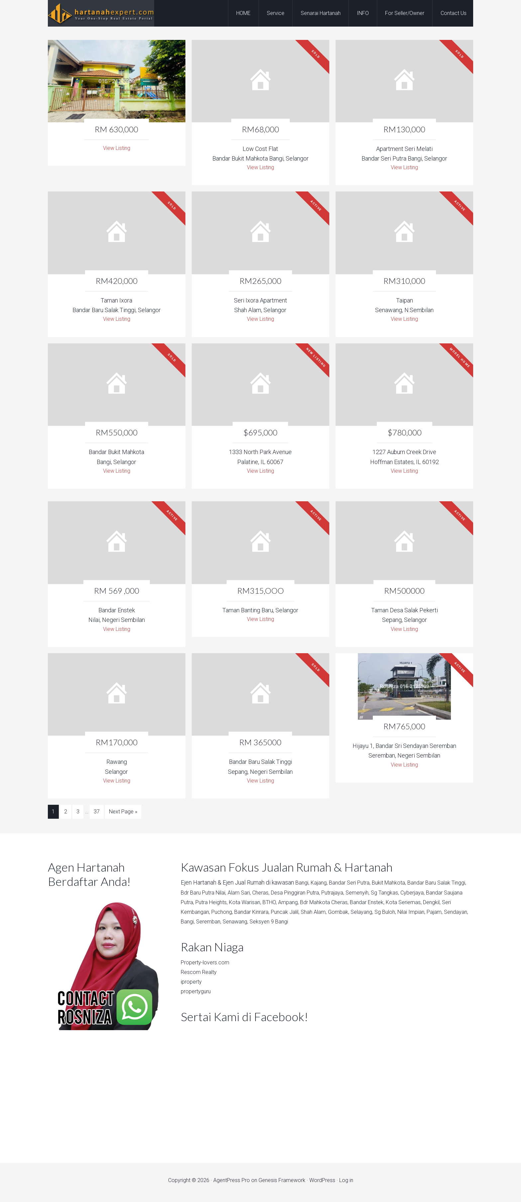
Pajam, (238, 925)
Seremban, (306, 925)
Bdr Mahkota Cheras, (379, 905)
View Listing (116, 148)
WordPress (322, 1184)
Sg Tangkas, (424, 896)
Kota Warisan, (293, 905)
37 (97, 817)
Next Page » (123, 817)
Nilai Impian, (212, 925)
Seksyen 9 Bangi (372, 925)
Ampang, (341, 905)
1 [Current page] (53, 817)
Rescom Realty (200, 975)
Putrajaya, (367, 896)
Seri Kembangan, (250, 915)
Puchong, (286, 915)
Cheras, (287, 896)
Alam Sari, (263, 896)
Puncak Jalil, (354, 915)
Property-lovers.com (207, 965)
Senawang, (335, 925)
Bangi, (303, 886)
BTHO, (320, 905)
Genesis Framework (282, 1184)
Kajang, (321, 886)
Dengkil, (218, 915)
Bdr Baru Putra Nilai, (224, 896)
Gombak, (412, 915)
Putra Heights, (256, 905)
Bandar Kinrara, (318, 915)
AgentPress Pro (231, 1184)
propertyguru (197, 995)
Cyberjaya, (454, 896)
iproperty (192, 985)
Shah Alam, (386, 915)
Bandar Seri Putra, (355, 886)
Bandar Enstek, (426, 905)
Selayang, (437, 915)
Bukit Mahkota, (397, 886)
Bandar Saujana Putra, (208, 905)
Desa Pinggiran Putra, (325, 896)
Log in (346, 1184)
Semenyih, (394, 896)
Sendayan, (261, 925)
